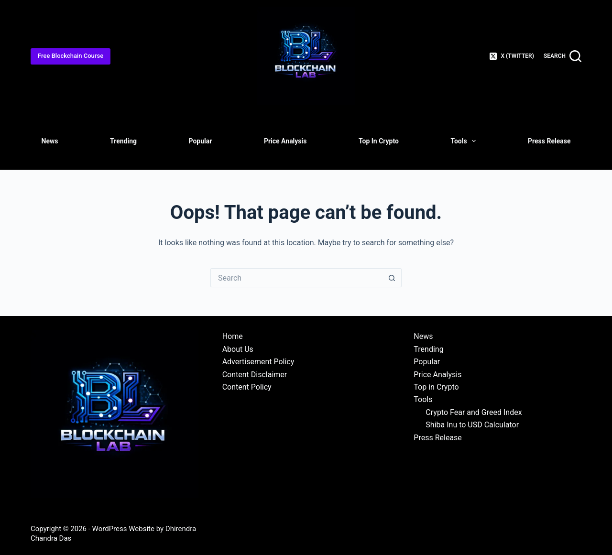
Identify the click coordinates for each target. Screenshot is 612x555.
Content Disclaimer (254, 374)
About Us (237, 349)
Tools (465, 141)
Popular (200, 141)
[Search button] (392, 277)
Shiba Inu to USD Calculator (472, 424)
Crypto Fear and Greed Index (474, 412)
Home (232, 336)
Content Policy (247, 387)
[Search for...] (296, 277)
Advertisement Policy (258, 361)
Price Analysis (285, 141)
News (50, 141)
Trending (123, 141)
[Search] (562, 56)
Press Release (549, 141)
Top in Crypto (379, 141)
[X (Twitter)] (512, 56)
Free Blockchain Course (70, 55)
